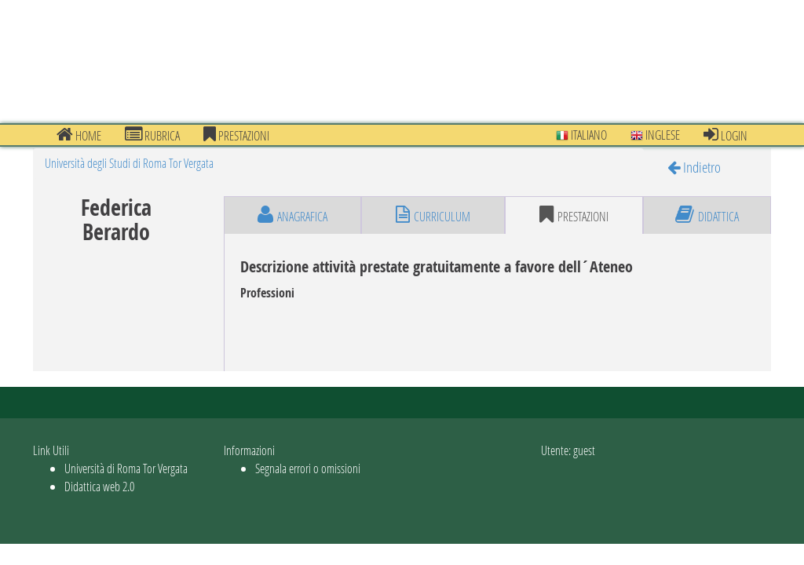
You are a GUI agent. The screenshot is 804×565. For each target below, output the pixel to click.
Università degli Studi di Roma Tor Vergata (129, 163)
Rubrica (152, 135)
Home (79, 135)
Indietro (694, 167)
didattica (707, 215)
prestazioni (236, 135)
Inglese (655, 134)
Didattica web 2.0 (99, 486)
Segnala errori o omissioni (307, 468)
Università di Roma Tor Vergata (126, 468)
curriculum (433, 215)
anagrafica (292, 215)
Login (725, 135)
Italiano (581, 134)
